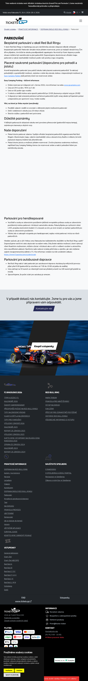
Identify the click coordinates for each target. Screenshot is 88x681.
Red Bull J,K (8, 579)
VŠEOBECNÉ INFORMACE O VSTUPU (59, 419)
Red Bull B (8, 568)
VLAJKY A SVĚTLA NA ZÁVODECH (17, 416)
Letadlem (8, 480)
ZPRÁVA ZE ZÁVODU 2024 (14, 444)
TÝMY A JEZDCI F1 (11, 397)
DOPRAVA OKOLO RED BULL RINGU (54, 29)
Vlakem (7, 484)
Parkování (8, 495)
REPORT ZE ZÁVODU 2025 (14, 430)
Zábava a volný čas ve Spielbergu (58, 480)
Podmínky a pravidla (11, 618)
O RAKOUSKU (50, 469)
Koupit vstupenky (44, 346)
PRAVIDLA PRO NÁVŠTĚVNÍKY (57, 401)
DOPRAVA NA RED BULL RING (16, 469)
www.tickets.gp (23, 601)
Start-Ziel (8, 557)
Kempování (8, 517)
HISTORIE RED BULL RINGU (56, 416)
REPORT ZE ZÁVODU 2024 (14, 452)
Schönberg (8, 586)
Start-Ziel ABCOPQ (11, 560)
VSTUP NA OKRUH (52, 405)
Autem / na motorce (12, 473)
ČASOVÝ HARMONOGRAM (14, 405)
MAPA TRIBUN (51, 397)
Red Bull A (8, 564)
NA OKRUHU (9, 506)
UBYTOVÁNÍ (9, 513)
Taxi (5, 502)
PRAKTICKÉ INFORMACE (28, 29)
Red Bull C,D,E (9, 571)
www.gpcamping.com (72, 85)
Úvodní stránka (10, 29)
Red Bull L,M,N (10, 582)
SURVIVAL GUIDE (10, 532)
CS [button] (76, 12)
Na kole (7, 476)
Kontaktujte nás (44, 308)
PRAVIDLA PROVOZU (12, 510)
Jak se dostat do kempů (13, 521)
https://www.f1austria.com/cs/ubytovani (20, 254)
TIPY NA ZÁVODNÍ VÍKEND (14, 412)
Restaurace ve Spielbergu (55, 476)
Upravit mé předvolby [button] (12, 675)
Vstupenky (64, 597)
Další (6, 590)
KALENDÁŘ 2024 (11, 448)
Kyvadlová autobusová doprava (16, 499)
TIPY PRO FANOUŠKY (12, 419)
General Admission (11, 553)
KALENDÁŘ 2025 (11, 427)
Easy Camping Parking (12, 76)
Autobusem (8, 487)
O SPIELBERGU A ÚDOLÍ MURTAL (58, 473)
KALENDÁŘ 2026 (11, 401)
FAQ (23, 597)
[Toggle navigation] (80, 20)
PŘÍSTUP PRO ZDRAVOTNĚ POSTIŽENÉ (61, 412)
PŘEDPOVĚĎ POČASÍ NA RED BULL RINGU (21, 408)
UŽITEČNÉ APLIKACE (12, 528)
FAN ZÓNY (49, 408)
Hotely (7, 524)
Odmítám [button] (19, 670)
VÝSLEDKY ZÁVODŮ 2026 (14, 423)
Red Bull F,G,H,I (10, 575)
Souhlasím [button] (9, 670)
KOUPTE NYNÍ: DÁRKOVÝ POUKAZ (18, 535)
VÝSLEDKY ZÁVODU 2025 (14, 434)
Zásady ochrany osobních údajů (16, 620)
